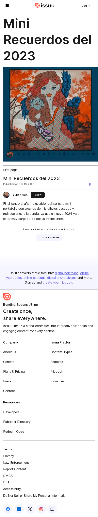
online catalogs (34, 278)
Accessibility (12, 489)
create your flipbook (57, 282)
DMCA (8, 476)
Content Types (61, 352)
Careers (8, 362)
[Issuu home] (45, 5)
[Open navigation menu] (7, 5)
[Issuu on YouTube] (52, 509)
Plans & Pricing (14, 371)
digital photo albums (61, 278)
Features (57, 362)
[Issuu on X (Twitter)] (30, 509)
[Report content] (91, 184)
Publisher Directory (17, 422)
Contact (9, 391)
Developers (11, 412)
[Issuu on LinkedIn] (19, 509)
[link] (86, 5)
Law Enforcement (16, 463)
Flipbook (57, 371)
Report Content (14, 469)
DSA (6, 482)
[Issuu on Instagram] (41, 509)
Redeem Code (13, 431)
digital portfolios (66, 273)
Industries (58, 381)
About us (9, 352)
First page (10, 170)
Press (7, 381)
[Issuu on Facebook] (8, 509)
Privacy (8, 456)
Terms (7, 449)
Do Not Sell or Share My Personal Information (35, 495)
